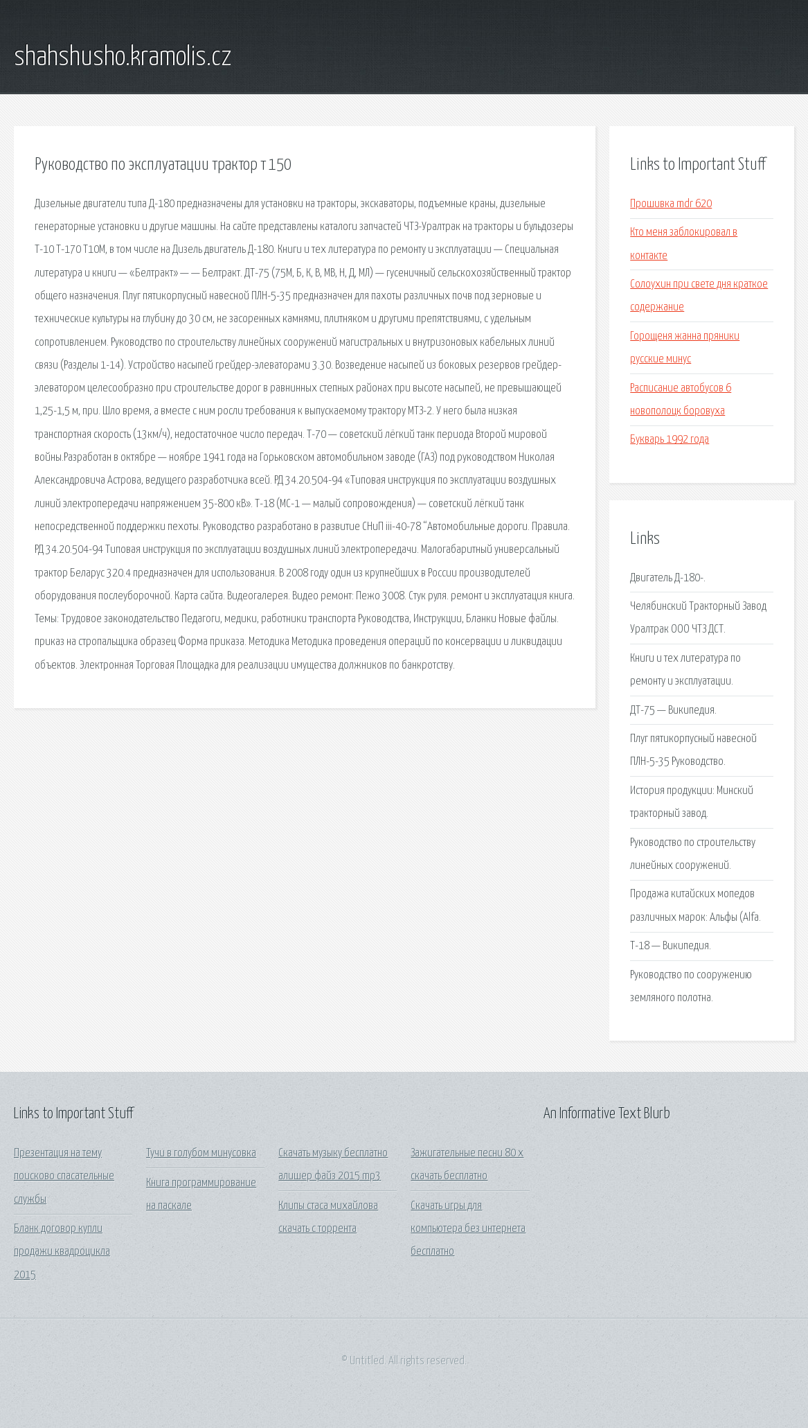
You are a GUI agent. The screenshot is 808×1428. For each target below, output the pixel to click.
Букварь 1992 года (669, 440)
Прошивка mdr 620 (671, 204)
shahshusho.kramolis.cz (122, 57)
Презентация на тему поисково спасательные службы (64, 1176)
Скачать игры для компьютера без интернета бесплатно (468, 1229)
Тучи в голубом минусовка (201, 1153)
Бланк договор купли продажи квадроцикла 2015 (62, 1252)
